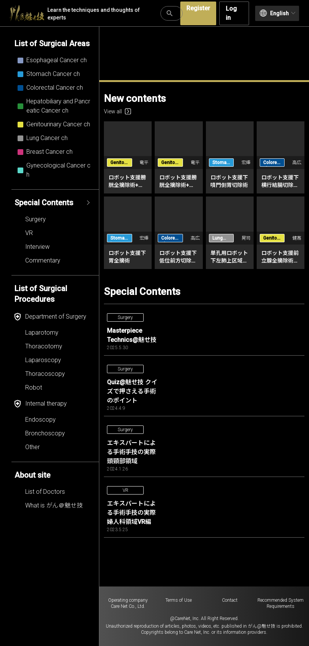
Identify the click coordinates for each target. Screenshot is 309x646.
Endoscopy (40, 419)
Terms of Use (178, 600)
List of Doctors (45, 491)
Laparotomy (41, 332)
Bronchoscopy (45, 433)
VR (29, 233)
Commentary (42, 260)
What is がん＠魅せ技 (54, 505)
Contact (230, 600)
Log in (231, 13)
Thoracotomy (43, 346)
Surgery (35, 219)
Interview (37, 246)
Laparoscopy (43, 360)
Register (198, 8)
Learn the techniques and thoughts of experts (75, 13)
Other (32, 447)
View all (117, 111)
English (277, 13)
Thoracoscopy (45, 373)
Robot (33, 387)
